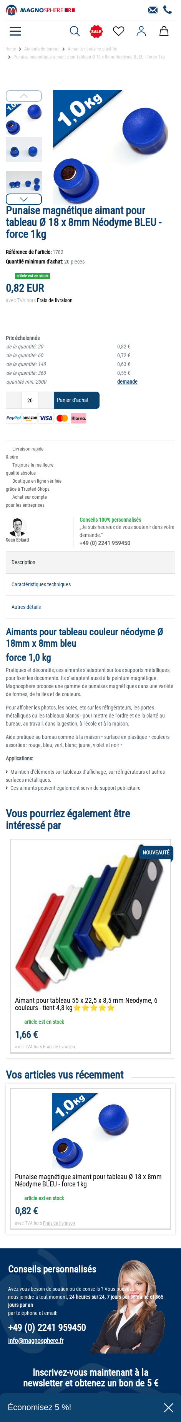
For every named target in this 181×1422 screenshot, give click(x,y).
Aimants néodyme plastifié (92, 49)
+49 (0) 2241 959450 (105, 543)
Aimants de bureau (42, 49)
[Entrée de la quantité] (29, 400)
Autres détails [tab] (26, 607)
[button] (24, 199)
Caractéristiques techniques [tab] (41, 584)
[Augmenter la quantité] (46, 400)
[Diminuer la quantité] (13, 400)
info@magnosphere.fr (35, 1340)
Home (10, 49)
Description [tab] (23, 562)
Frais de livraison (55, 300)
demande (127, 382)
